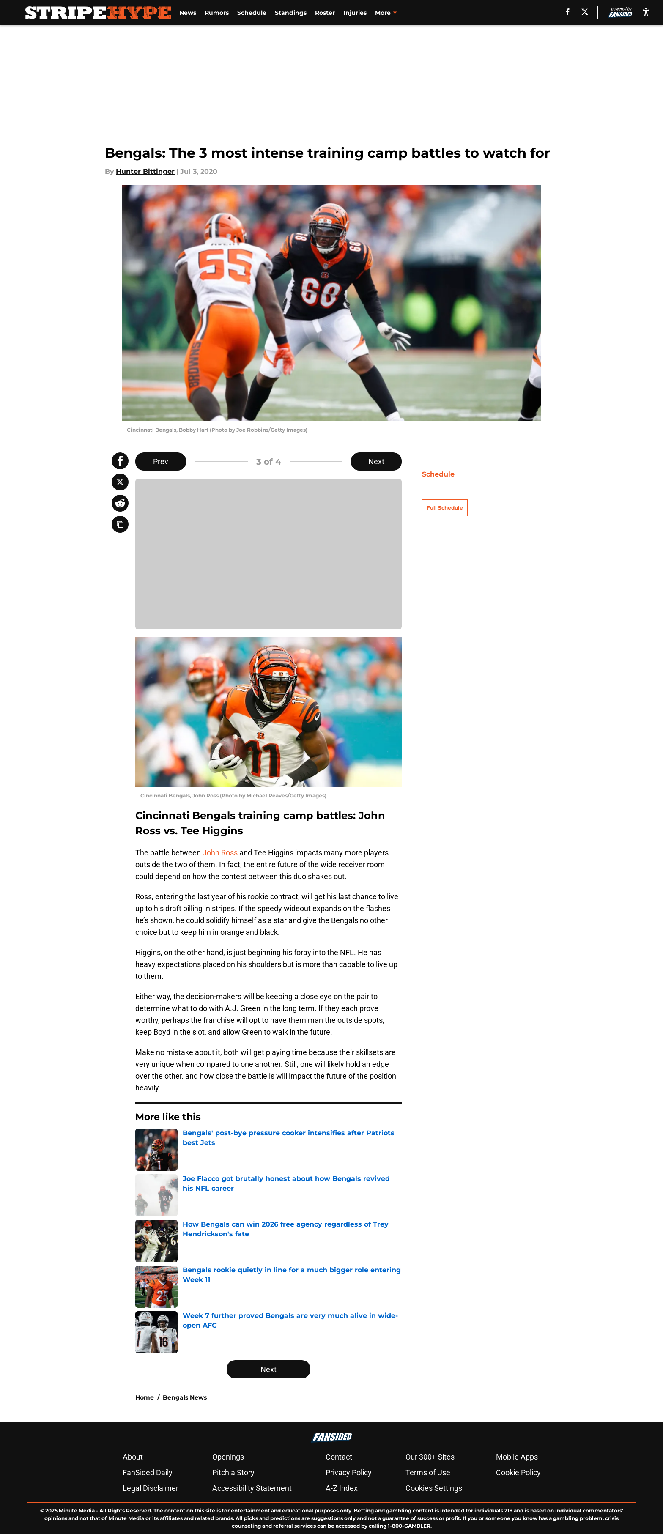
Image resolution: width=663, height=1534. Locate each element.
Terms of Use (427, 1472)
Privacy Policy (349, 1472)
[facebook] (568, 11)
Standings (291, 12)
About (133, 1456)
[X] (584, 11)
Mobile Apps (517, 1456)
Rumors (217, 12)
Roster (325, 12)
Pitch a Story (233, 1472)
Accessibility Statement (252, 1488)
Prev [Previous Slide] (160, 461)
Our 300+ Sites (430, 1456)
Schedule (251, 12)
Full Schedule (445, 493)
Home (144, 1397)
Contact (339, 1456)
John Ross (220, 852)
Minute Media (77, 1510)
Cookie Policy (518, 1472)
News (187, 12)
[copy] (120, 524)
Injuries (355, 12)
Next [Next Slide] (376, 461)
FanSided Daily (148, 1472)
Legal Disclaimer (150, 1488)
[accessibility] (646, 11)
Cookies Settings (433, 1488)
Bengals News (185, 1397)
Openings (228, 1456)
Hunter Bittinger (145, 171)
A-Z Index (342, 1488)
